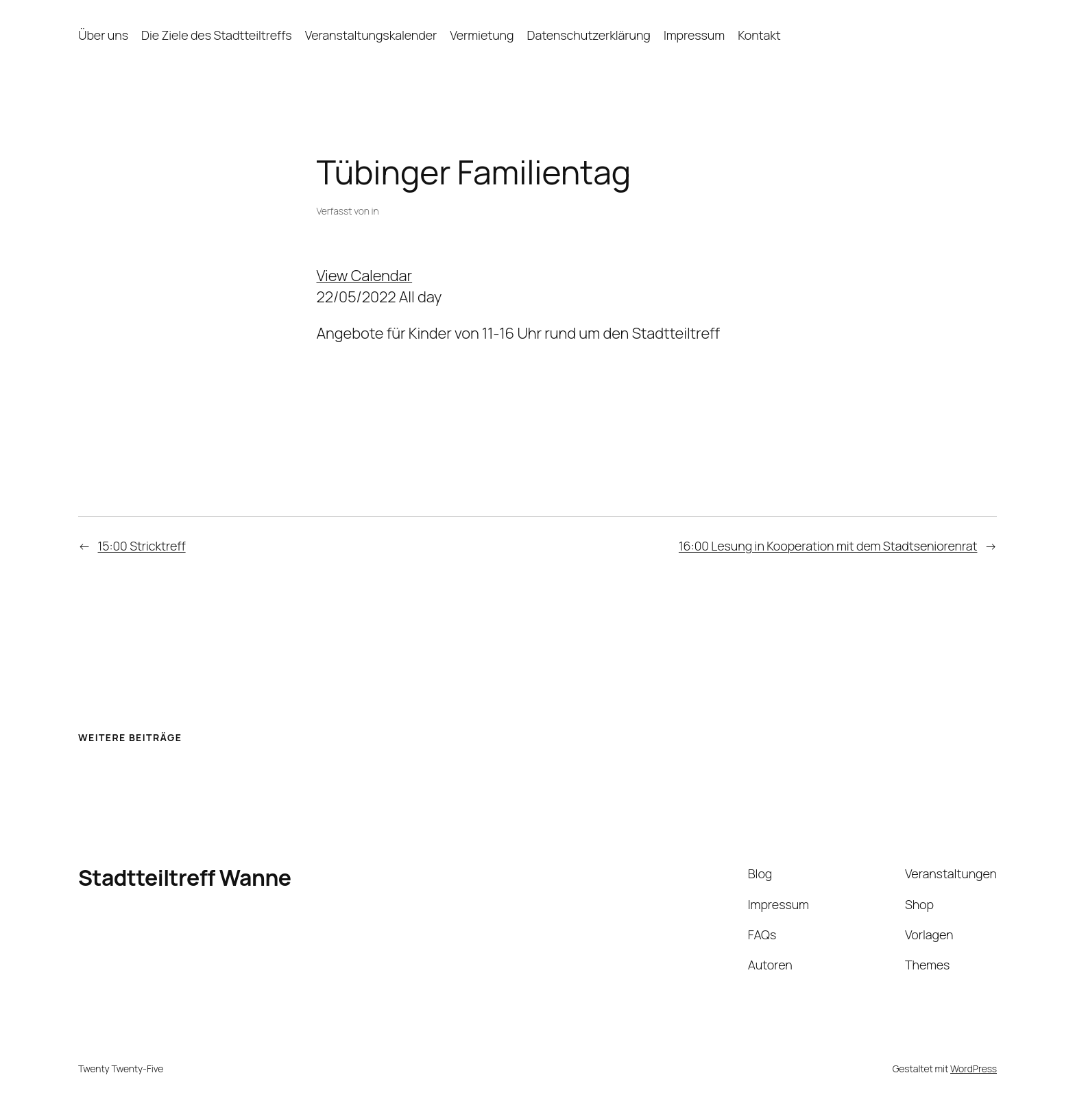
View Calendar (365, 275)
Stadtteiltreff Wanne (184, 877)
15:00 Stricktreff (142, 546)
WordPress (973, 1068)
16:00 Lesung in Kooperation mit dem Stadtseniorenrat (828, 546)
